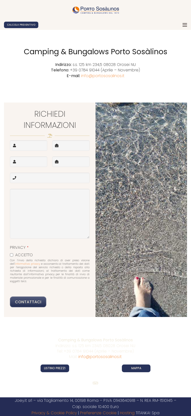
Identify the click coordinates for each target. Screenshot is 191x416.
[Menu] (184, 25)
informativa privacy (27, 264)
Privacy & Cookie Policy (54, 413)
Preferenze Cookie (98, 413)
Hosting (127, 413)
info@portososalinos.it (102, 76)
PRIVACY (19, 247)
